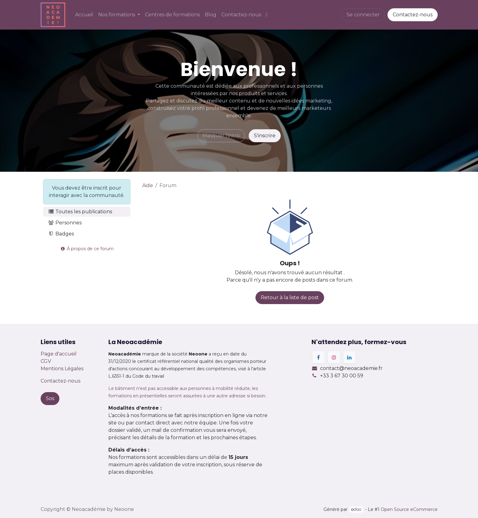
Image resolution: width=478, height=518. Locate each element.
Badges (61, 234)
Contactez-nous (412, 15)
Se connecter (363, 15)
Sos (50, 398)
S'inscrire (264, 136)
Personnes (65, 223)
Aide (147, 185)
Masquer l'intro (221, 136)
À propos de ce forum (87, 248)
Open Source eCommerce (409, 509)
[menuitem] (84, 15)
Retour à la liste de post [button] (290, 297)
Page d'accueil (59, 354)
